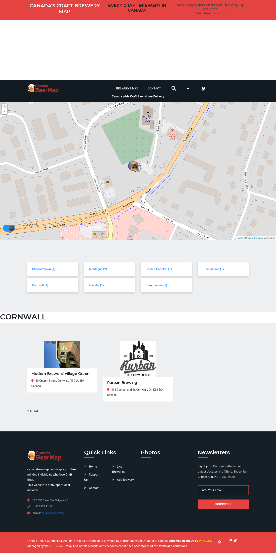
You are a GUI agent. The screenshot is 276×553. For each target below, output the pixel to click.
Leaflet (240, 238)
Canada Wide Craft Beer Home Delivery (138, 96)
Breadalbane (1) (213, 269)
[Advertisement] (138, 50)
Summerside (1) (156, 285)
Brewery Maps (127, 88)
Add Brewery (125, 480)
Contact (154, 88)
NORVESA (56, 546)
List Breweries (118, 469)
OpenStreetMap (255, 238)
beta (221, 13)
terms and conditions (173, 546)
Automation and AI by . (190, 541)
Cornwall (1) (40, 285)
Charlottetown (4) (43, 269)
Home (93, 466)
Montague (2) (98, 269)
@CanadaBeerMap (53, 512)
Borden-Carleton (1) (159, 269)
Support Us (92, 477)
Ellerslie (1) (96, 285)
